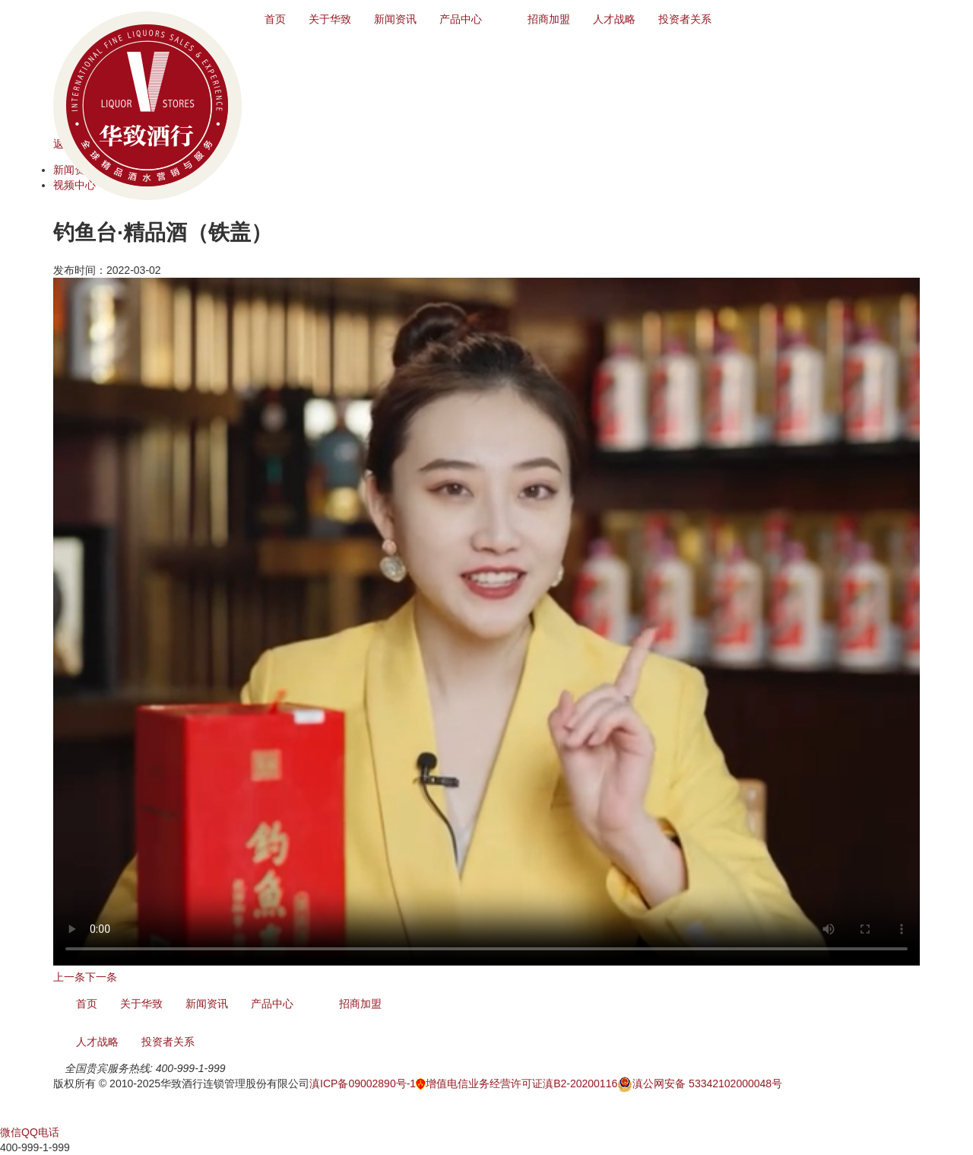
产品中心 (460, 19)
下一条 (101, 977)
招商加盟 (549, 19)
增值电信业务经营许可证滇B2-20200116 (516, 1083)
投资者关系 (685, 19)
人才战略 (614, 19)
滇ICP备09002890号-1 (362, 1083)
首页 (275, 19)
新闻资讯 (395, 19)
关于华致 (330, 19)
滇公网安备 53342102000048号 (699, 1083)
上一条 (69, 977)
